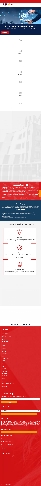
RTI (2, 363)
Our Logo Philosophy (5, 365)
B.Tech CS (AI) (4, 343)
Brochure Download (5, 338)
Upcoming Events (5, 369)
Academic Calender (5, 362)
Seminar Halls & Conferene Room (8, 383)
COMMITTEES (12, 1)
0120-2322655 (5, 444)
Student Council (25, 1)
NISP (30, 0)
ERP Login (15, 0)
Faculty (3, 360)
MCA (3, 356)
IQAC (34, 0)
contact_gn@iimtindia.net (7, 442)
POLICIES (37, 0)
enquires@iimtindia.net (7, 441)
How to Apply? (5, 333)
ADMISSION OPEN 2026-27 (22, 0)
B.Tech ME (4, 351)
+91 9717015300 (11, 445)
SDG (29, 1)
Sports (3, 378)
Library (3, 381)
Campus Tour (4, 386)
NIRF (28, 0)
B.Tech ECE (4, 348)
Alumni (16, 1)
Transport (4, 384)
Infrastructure (4, 368)
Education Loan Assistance (7, 339)
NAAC (12, 0)
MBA (3, 354)
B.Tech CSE (4, 345)
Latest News (4, 371)
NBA (32, 0)
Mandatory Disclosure (6, 0)
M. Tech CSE (4, 353)
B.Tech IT (3, 350)
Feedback (20, 1)
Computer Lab (4, 380)
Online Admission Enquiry (6, 336)
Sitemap (38, 484)
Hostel (3, 377)
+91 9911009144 (6, 445)
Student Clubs (4, 375)
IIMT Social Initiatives (5, 366)
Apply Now (4, 32)
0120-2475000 (10, 444)
